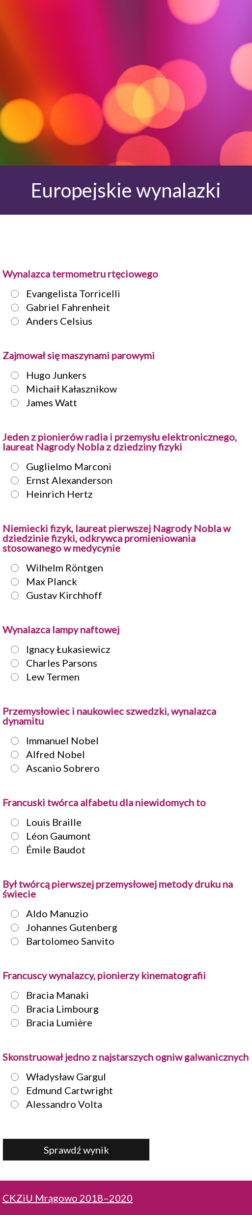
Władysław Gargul (55, 1076)
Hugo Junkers (45, 375)
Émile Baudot (45, 849)
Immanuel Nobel (52, 740)
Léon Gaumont (48, 836)
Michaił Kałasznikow (61, 389)
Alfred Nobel (45, 754)
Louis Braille (43, 822)
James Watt (41, 402)
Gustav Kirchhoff (53, 595)
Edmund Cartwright (59, 1090)
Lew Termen (42, 676)
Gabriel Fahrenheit (57, 307)
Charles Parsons (51, 663)
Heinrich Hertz (49, 494)
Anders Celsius (48, 321)
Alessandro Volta (53, 1104)
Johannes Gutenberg (61, 927)
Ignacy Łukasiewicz (58, 649)
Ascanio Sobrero (52, 768)
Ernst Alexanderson (58, 480)
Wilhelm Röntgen (54, 567)
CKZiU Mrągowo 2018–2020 (67, 1198)
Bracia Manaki (47, 995)
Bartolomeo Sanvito (59, 941)
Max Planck (41, 581)
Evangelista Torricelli (62, 293)
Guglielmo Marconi (58, 466)
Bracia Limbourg (52, 1009)
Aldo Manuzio (46, 913)
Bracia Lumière (48, 1022)
